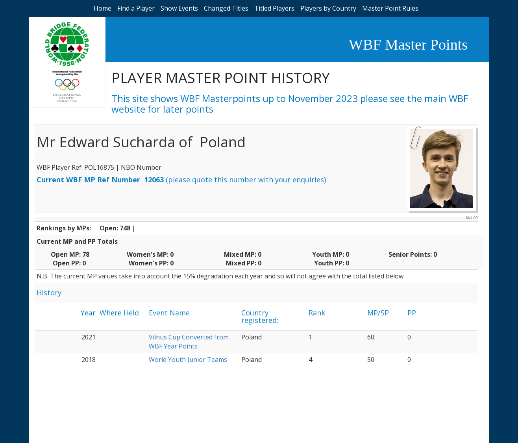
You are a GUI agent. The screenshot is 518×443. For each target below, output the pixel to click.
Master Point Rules (390, 8)
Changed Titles (226, 8)
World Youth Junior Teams (188, 359)
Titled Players (274, 8)
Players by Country (328, 8)
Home (102, 8)
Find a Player (136, 8)
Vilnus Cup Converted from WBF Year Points (189, 341)
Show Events (179, 8)
